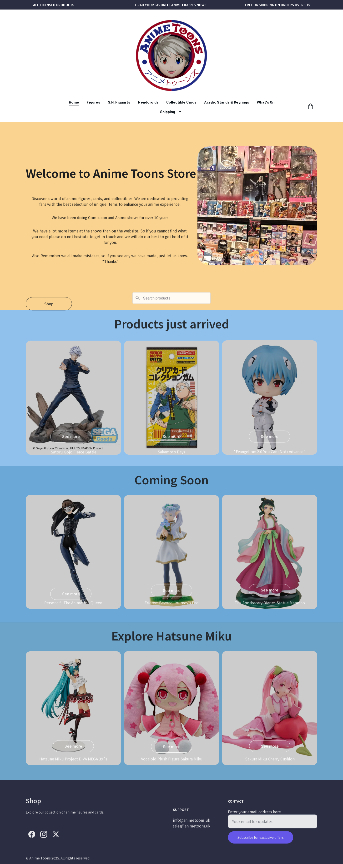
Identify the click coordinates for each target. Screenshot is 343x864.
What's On (265, 102)
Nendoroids (148, 102)
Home (74, 102)
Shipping (167, 111)
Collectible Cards (181, 102)
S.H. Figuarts (119, 102)
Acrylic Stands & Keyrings (226, 102)
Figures (93, 102)
